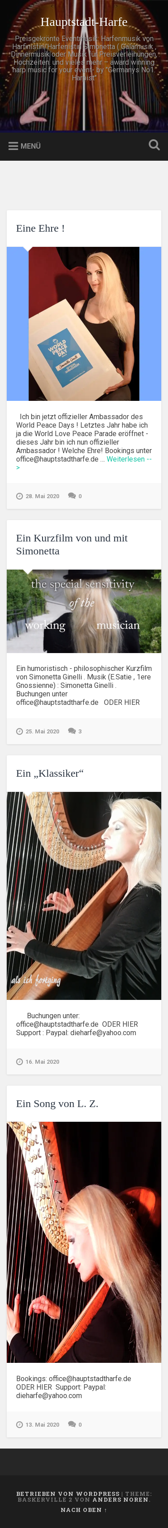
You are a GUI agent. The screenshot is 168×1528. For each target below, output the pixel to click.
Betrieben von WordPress (68, 1493)
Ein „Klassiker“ (50, 773)
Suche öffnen (152, 146)
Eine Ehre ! (40, 228)
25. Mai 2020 (37, 731)
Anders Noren (120, 1499)
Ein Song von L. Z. (57, 1103)
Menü (31, 146)
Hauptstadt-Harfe (83, 22)
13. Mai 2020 (37, 1424)
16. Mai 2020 (37, 1062)
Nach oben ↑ (83, 1509)
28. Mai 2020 (37, 496)
